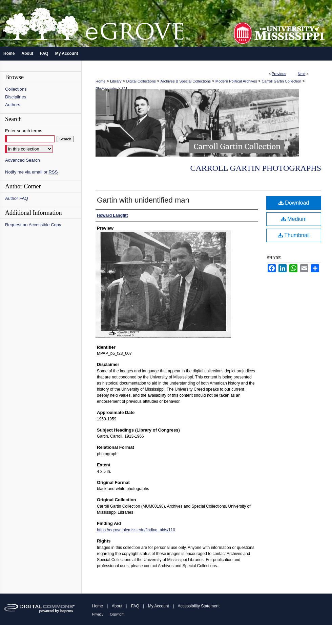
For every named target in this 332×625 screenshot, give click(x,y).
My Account (158, 606)
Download (293, 203)
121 (124, 89)
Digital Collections (140, 81)
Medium (294, 219)
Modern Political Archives (236, 81)
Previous (279, 74)
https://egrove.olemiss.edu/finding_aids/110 (136, 530)
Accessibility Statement (199, 606)
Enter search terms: (24, 130)
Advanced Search (22, 160)
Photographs (106, 89)
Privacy (97, 614)
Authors (12, 104)
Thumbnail (294, 235)
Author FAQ (16, 198)
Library (116, 81)
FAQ (135, 606)
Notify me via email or (31, 172)
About (117, 606)
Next (302, 74)
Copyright (117, 614)
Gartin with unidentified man (143, 200)
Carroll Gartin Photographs (255, 168)
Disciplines (15, 96)
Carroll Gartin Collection (281, 81)
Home (100, 81)
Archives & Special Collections (186, 81)
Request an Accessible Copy (33, 224)
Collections (16, 89)
